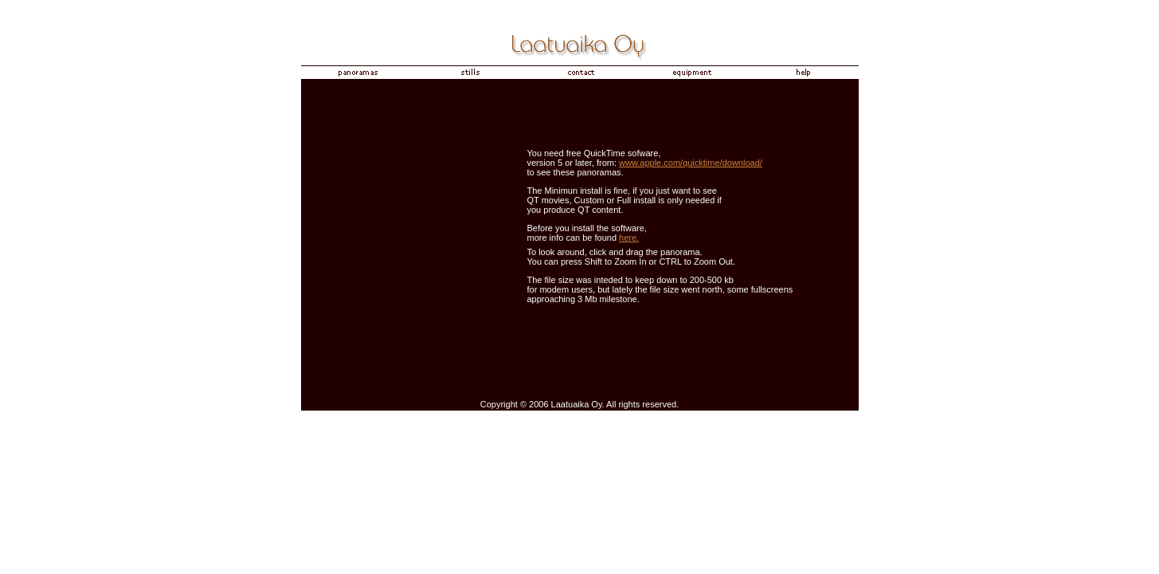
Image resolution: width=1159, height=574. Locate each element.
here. (629, 237)
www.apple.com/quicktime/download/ (690, 162)
